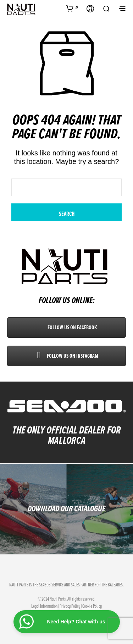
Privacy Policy (70, 606)
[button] (72, 8)
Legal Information (44, 606)
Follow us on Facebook (66, 327)
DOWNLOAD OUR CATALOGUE (66, 509)
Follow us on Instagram (66, 356)
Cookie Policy (92, 606)
